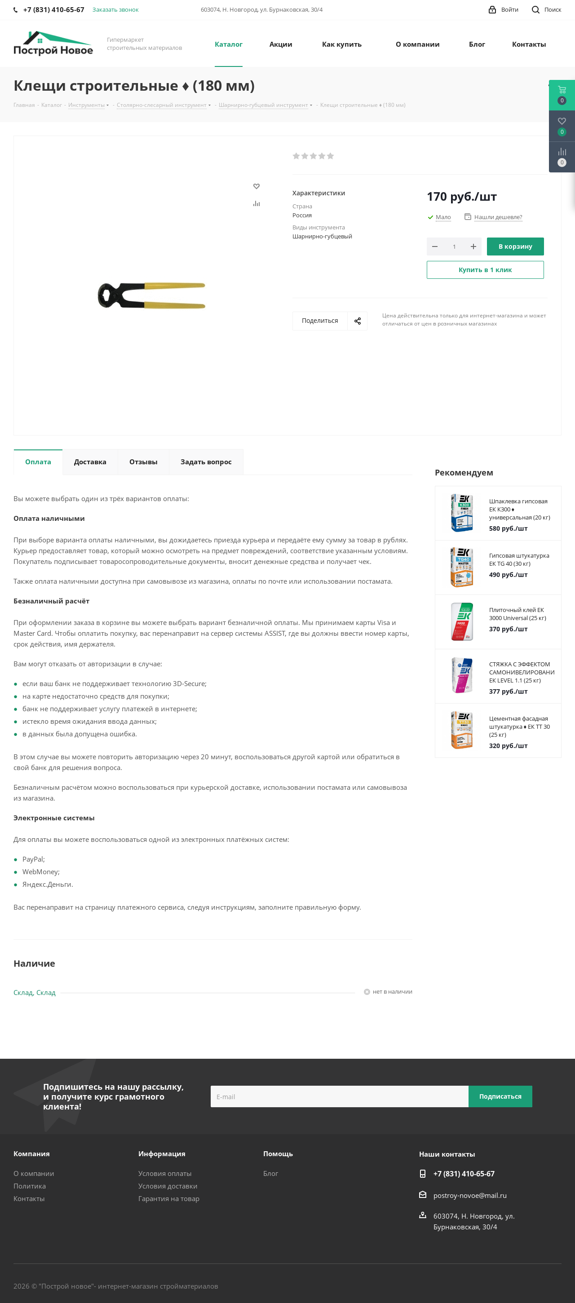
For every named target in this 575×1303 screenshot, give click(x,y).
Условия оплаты (165, 1173)
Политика (29, 1185)
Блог (270, 1173)
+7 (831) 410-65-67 (464, 1174)
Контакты (29, 1198)
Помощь (278, 1153)
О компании (33, 1173)
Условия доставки (168, 1185)
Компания (31, 1153)
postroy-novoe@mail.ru (470, 1195)
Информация (162, 1153)
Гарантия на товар (168, 1198)
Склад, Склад (34, 992)
